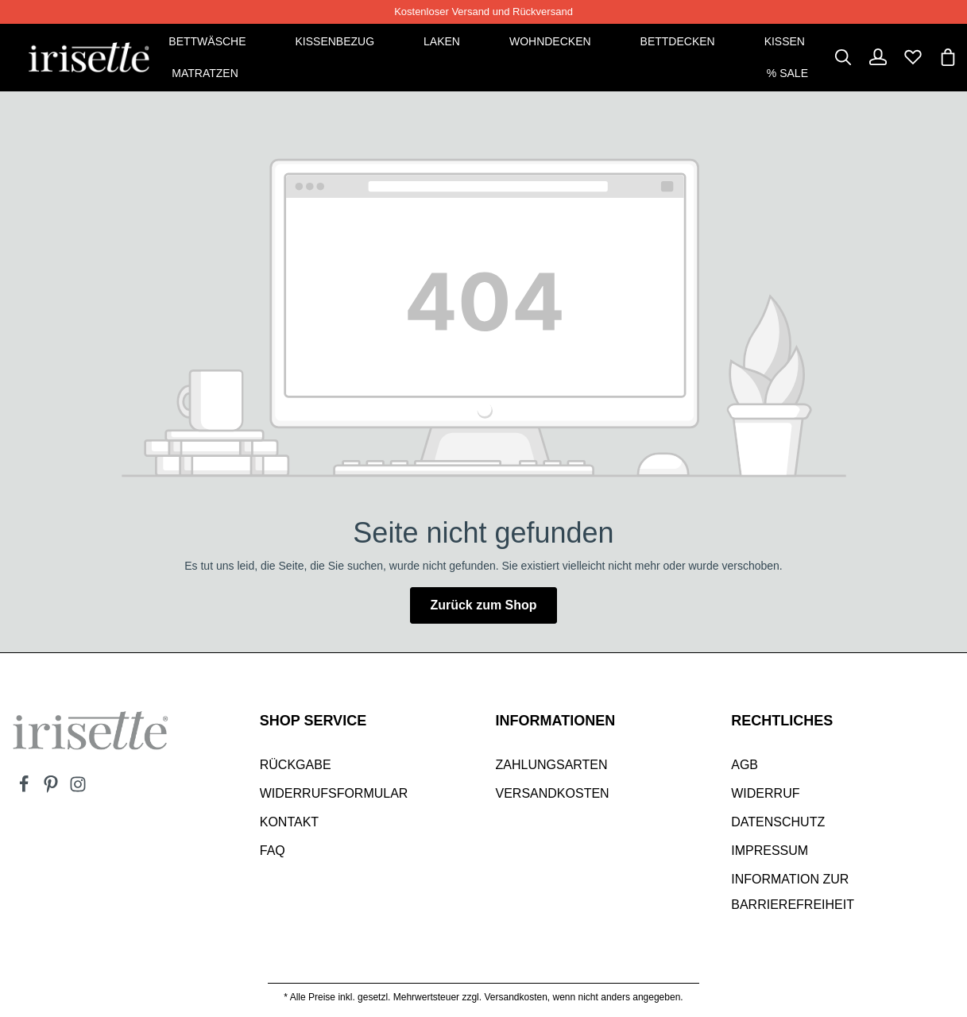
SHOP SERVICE (313, 721)
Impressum (769, 850)
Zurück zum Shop (483, 605)
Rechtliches (782, 721)
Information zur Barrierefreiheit (792, 891)
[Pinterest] (52, 789)
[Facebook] (25, 789)
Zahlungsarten (552, 764)
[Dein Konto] (878, 57)
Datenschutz (778, 822)
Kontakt (289, 822)
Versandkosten (552, 793)
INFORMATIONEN (556, 721)
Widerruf (765, 793)
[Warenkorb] (948, 57)
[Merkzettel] (913, 57)
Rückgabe (295, 764)
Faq (272, 850)
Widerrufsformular (334, 793)
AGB (744, 764)
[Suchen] (843, 57)
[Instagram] (78, 789)
